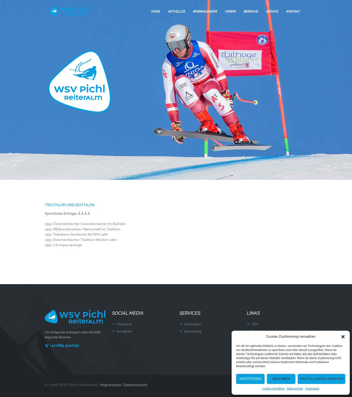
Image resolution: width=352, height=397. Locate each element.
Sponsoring (192, 331)
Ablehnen (281, 379)
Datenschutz (295, 388)
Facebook (124, 324)
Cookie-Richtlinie (273, 388)
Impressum (312, 388)
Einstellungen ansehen (321, 379)
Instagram (124, 331)
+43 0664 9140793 (64, 345)
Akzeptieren (250, 379)
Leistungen (192, 324)
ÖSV (255, 324)
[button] (343, 337)
